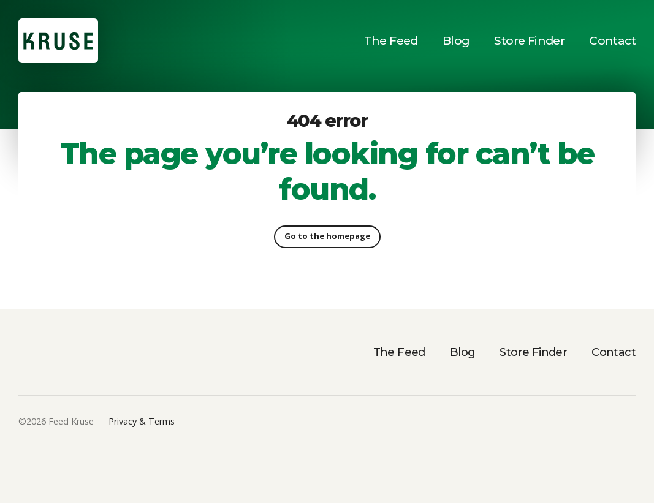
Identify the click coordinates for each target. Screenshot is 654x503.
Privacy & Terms (141, 421)
